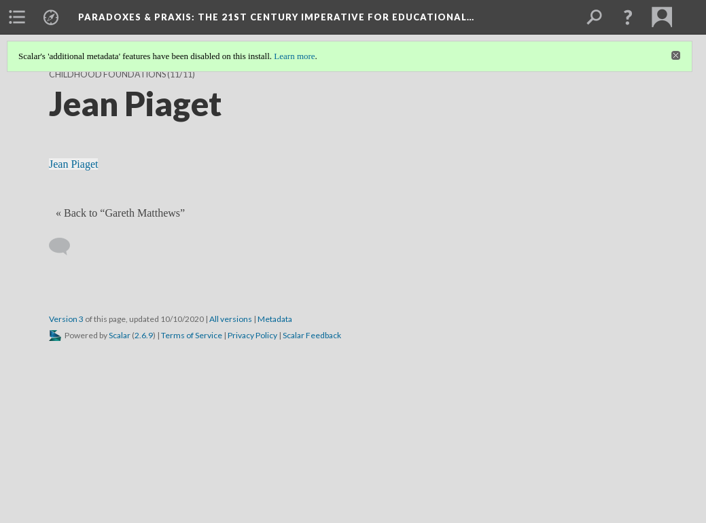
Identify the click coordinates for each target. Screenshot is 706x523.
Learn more (294, 56)
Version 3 (66, 319)
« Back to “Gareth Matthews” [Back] (120, 213)
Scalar (119, 335)
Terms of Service (191, 335)
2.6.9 (144, 335)
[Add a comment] (65, 246)
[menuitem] (17, 17)
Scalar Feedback (312, 335)
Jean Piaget (73, 164)
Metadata (275, 319)
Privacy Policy (252, 335)
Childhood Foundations (107, 74)
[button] (628, 17)
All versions (230, 319)
